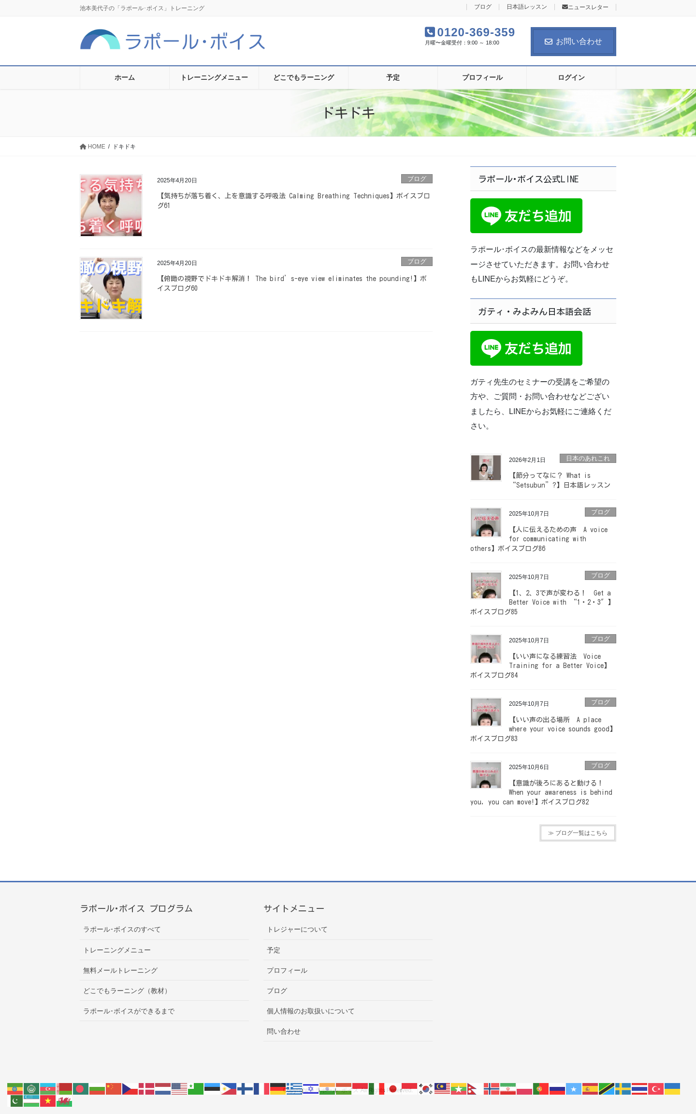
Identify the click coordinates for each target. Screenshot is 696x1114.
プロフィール (287, 970)
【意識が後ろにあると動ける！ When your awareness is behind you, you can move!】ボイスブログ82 (541, 792)
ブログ (483, 7)
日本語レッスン (527, 7)
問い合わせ (284, 1031)
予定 (273, 950)
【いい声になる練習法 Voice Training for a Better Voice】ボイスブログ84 (540, 666)
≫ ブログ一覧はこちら (578, 833)
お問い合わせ (573, 41)
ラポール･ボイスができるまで (128, 1011)
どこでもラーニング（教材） (127, 991)
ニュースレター (585, 7)
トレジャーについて (297, 929)
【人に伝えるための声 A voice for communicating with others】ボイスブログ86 (539, 539)
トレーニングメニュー (117, 950)
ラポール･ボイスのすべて (122, 929)
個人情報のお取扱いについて (311, 1011)
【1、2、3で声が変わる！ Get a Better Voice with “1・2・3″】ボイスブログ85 (542, 602)
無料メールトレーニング (120, 970)
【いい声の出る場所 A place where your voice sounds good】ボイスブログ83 (543, 729)
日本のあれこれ (588, 458)
